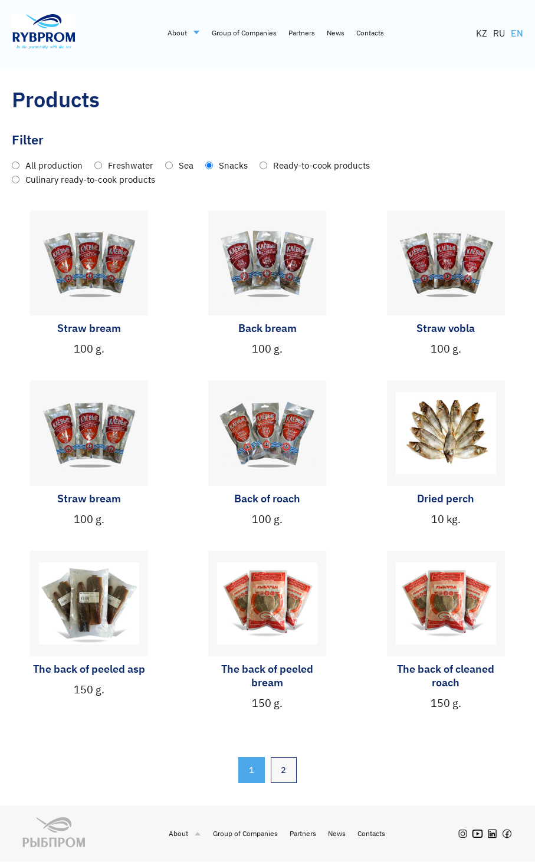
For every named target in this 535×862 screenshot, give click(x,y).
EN (517, 32)
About (184, 32)
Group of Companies (244, 32)
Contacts (370, 32)
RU (499, 32)
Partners (301, 32)
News (335, 32)
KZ (481, 32)
